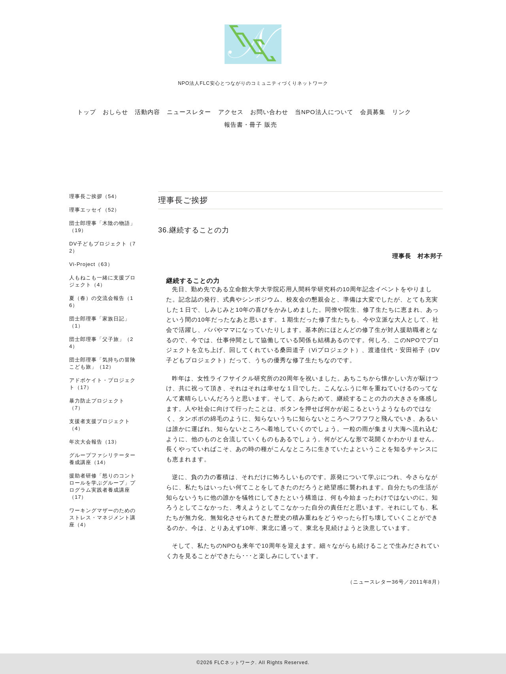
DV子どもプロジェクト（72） (102, 247)
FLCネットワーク (234, 662)
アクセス (231, 112)
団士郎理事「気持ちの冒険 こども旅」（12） (102, 363)
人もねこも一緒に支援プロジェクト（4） (102, 281)
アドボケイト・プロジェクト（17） (102, 383)
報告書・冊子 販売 (250, 124)
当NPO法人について (324, 112)
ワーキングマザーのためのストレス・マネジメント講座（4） (102, 517)
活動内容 (147, 112)
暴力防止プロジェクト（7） (97, 404)
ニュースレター (189, 112)
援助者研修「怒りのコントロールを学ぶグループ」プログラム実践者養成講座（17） (102, 486)
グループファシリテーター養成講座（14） (102, 458)
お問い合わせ (269, 112)
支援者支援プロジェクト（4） (99, 424)
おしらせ (115, 112)
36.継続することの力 (193, 230)
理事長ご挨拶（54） (94, 196)
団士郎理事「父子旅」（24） (101, 342)
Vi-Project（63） (91, 264)
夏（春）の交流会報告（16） (101, 301)
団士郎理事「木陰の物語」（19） (102, 226)
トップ (86, 112)
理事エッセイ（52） (94, 210)
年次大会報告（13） (94, 442)
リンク (401, 112)
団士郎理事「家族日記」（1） (99, 322)
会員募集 (372, 112)
